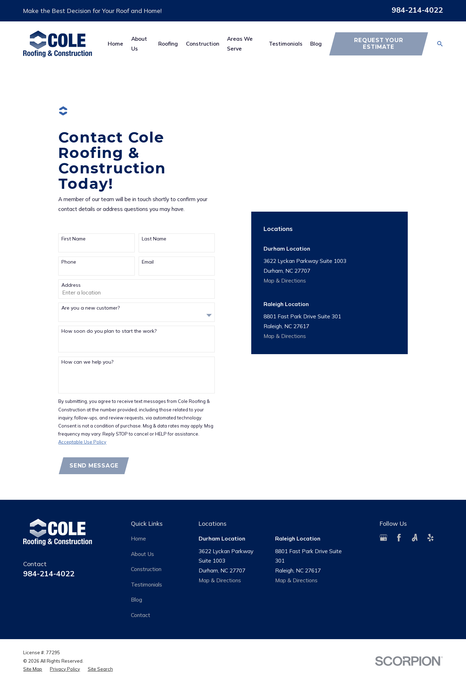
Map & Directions (285, 280)
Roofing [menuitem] (168, 43)
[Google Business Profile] (383, 538)
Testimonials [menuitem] (285, 43)
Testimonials (146, 584)
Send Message (93, 465)
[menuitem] (32, 669)
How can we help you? (87, 362)
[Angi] (415, 538)
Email (148, 262)
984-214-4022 (417, 9)
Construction (146, 568)
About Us (142, 553)
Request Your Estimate (378, 43)
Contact (140, 614)
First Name (73, 239)
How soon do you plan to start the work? (109, 331)
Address (71, 285)
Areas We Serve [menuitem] (240, 43)
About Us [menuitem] (139, 43)
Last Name (154, 239)
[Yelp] (430, 538)
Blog (136, 599)
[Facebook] (399, 538)
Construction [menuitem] (202, 43)
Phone (68, 262)
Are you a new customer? (90, 308)
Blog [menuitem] (316, 43)
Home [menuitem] (115, 43)
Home (138, 538)
